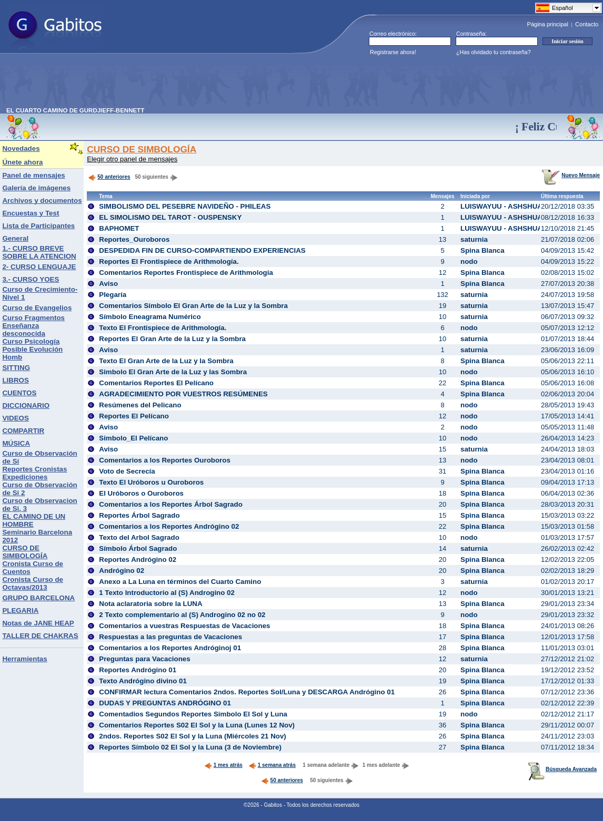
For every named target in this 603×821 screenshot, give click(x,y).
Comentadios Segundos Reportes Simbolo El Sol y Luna (193, 714)
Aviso (108, 284)
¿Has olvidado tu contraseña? (493, 52)
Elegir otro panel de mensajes (132, 159)
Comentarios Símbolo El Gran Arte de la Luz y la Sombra (193, 306)
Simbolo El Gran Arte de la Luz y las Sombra (173, 372)
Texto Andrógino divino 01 (143, 681)
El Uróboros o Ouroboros (141, 493)
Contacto (586, 24)
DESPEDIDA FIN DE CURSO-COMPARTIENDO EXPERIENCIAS (202, 250)
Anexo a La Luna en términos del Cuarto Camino (180, 582)
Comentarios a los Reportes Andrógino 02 (169, 526)
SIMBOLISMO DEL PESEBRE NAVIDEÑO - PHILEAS (184, 206)
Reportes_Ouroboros (134, 239)
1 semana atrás (272, 765)
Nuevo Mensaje (570, 175)
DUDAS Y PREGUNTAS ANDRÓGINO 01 (165, 703)
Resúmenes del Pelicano (140, 405)
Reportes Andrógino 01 (137, 670)
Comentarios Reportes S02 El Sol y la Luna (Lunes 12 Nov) (197, 725)
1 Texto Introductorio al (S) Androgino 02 (167, 593)
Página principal (547, 24)
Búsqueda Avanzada (562, 769)
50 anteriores (109, 177)
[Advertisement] (197, 83)
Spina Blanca (482, 250)
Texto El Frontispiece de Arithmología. (162, 328)
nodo (469, 261)
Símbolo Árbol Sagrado (138, 548)
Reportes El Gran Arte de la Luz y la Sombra (172, 339)
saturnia (474, 239)
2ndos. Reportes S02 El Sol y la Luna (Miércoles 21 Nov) (192, 736)
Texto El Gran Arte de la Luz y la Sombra (166, 361)
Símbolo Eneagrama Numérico (149, 317)
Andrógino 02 (121, 570)
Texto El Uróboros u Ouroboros (151, 482)
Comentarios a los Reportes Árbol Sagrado (171, 504)
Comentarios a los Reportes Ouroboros (164, 460)
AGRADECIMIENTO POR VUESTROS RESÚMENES (183, 394)
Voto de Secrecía (127, 471)
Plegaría (112, 295)
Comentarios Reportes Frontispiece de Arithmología (186, 272)
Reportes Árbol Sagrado (139, 515)
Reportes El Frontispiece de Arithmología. (168, 261)
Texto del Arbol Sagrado (139, 537)
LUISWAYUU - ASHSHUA (501, 206)
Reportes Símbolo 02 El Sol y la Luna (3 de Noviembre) (190, 747)
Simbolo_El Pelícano (133, 438)
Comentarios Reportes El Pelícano (156, 383)
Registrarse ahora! (393, 52)
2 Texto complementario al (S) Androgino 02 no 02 (182, 615)
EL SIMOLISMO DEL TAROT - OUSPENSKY (170, 217)
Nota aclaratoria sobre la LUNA (150, 604)
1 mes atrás (223, 765)
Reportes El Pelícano (134, 416)
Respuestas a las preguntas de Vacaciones (170, 637)
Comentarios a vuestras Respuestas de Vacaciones (184, 626)
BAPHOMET (119, 228)
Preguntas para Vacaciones (144, 659)
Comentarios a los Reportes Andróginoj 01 (170, 648)
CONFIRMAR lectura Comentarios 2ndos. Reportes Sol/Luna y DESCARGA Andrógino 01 (247, 692)
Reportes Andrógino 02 (137, 559)
